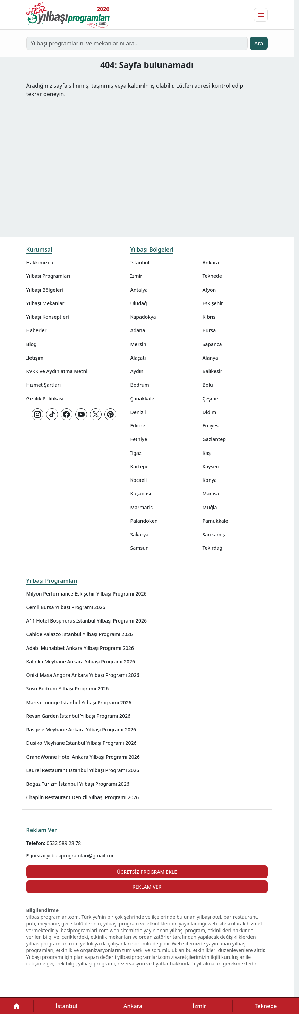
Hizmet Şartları (43, 384)
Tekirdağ (213, 548)
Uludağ (138, 303)
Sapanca (212, 344)
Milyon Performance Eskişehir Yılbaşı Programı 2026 (86, 593)
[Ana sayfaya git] (68, 15)
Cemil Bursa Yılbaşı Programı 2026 (65, 607)
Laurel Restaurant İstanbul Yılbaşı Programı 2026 (82, 770)
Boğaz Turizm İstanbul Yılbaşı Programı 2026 (77, 784)
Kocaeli (138, 480)
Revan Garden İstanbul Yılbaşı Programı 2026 (78, 716)
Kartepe (139, 466)
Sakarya (139, 534)
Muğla (210, 507)
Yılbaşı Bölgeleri (44, 289)
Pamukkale (215, 521)
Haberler (36, 330)
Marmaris (141, 507)
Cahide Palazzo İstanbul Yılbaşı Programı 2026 (79, 634)
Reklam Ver (41, 830)
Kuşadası (140, 493)
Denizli (138, 412)
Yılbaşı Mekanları (46, 303)
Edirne (137, 425)
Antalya (139, 289)
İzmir (136, 276)
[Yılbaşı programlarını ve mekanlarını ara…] (137, 43)
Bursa (209, 330)
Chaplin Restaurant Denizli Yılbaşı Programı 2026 (82, 797)
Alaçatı (138, 357)
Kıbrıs (209, 317)
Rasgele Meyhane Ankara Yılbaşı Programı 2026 (81, 729)
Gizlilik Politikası (44, 398)
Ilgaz (136, 453)
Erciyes (211, 425)
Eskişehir (213, 303)
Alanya (210, 357)
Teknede (212, 276)
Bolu (208, 384)
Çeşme (210, 398)
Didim (209, 412)
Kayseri (211, 466)
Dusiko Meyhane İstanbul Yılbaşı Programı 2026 (81, 743)
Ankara (211, 262)
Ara (258, 43)
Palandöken (144, 521)
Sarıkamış (214, 534)
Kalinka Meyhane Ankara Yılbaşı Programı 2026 (80, 661)
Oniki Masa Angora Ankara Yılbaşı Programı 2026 (82, 675)
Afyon (209, 289)
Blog (31, 344)
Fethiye (138, 439)
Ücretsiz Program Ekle (147, 871)
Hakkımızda (39, 262)
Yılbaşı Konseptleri (47, 317)
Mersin (138, 344)
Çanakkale (142, 398)
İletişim (35, 357)
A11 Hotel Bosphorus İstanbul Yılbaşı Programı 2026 (86, 620)
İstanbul (140, 262)
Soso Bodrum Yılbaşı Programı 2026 (67, 688)
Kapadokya (143, 317)
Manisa (211, 493)
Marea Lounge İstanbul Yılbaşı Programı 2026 (78, 702)
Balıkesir (212, 371)
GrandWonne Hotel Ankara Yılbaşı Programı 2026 (83, 756)
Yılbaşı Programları (48, 276)
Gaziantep (214, 439)
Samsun (139, 548)
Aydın (137, 371)
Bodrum (139, 384)
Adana (137, 330)
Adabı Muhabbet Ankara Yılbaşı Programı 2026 (80, 648)
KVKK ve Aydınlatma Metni (57, 371)
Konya (210, 480)
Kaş (207, 453)
